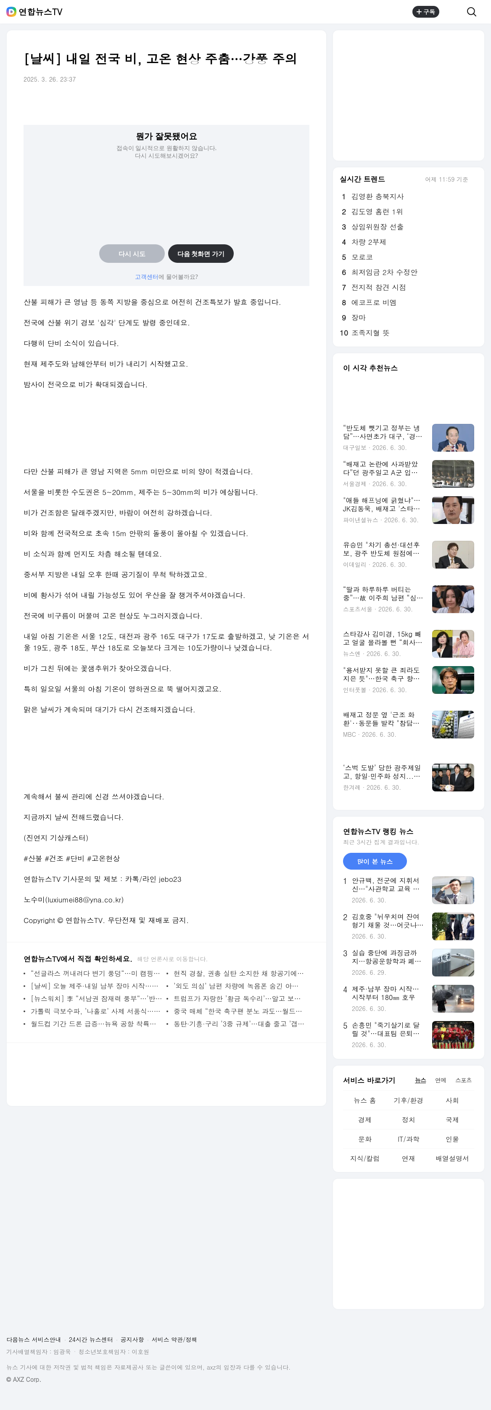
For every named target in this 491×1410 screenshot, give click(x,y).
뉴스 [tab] (420, 1080)
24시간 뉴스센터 (91, 1339)
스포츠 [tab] (463, 1080)
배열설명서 (452, 1158)
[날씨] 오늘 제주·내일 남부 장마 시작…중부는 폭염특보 (96, 986)
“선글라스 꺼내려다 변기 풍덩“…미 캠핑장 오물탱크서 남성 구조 (96, 973)
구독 (426, 12)
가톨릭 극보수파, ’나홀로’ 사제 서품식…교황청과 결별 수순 (96, 1011)
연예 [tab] (440, 1080)
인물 (452, 1139)
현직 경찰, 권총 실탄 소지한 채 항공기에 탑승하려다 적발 (239, 973)
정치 (408, 1119)
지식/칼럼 (365, 1158)
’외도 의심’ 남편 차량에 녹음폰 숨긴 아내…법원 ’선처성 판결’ (239, 986)
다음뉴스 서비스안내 (33, 1339)
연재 (408, 1158)
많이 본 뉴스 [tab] (375, 861)
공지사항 (132, 1339)
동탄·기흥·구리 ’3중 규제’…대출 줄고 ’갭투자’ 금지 (239, 1024)
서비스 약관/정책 (175, 1339)
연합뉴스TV (40, 12)
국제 (452, 1119)
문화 (365, 1139)
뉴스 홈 (365, 1100)
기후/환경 (409, 1100)
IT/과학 (409, 1139)
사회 (452, 1100)
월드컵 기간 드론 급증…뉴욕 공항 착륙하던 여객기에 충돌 (96, 1024)
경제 (365, 1119)
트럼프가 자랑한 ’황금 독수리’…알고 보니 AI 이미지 (239, 998)
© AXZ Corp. (23, 1379)
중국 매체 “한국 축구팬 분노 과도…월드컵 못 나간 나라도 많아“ (239, 1011)
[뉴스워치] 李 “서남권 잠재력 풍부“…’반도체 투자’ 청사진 (96, 998)
